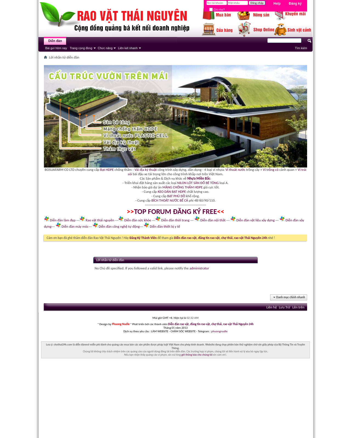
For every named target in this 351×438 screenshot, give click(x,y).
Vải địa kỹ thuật (145, 170)
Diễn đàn (55, 41)
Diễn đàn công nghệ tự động (119, 226)
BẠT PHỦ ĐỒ (176, 196)
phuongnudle (219, 331)
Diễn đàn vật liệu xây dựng (255, 220)
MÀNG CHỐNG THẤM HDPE (182, 187)
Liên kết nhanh (128, 48)
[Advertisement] (175, 399)
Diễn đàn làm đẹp (62, 220)
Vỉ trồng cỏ (271, 170)
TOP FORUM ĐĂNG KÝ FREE (175, 211)
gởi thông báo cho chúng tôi (196, 354)
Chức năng (105, 48)
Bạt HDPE (107, 170)
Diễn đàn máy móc (74, 226)
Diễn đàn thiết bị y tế (165, 226)
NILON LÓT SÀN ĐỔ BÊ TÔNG (198, 183)
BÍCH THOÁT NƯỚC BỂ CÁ (169, 200)
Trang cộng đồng (81, 48)
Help (277, 3)
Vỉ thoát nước (235, 170)
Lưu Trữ (284, 307)
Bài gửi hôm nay (56, 48)
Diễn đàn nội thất (213, 220)
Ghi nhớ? (217, 9)
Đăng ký (295, 3)
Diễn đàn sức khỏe (137, 220)
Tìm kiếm (301, 48)
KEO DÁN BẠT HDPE (172, 191)
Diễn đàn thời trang (175, 220)
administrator (199, 268)
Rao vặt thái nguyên (100, 220)
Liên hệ (271, 307)
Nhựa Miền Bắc (198, 178)
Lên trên (298, 307)
